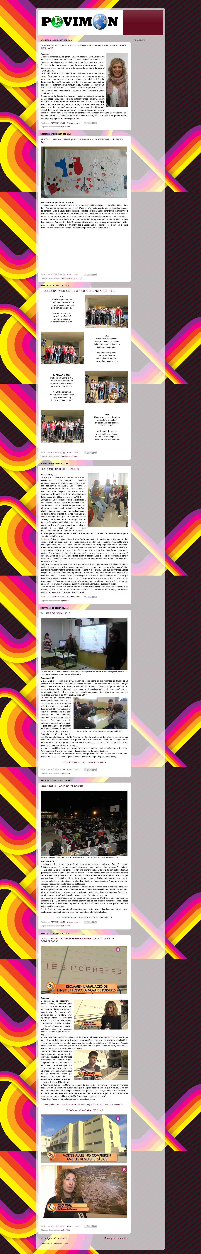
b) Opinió (65, 601)
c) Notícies (65, 127)
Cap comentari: (73, 123)
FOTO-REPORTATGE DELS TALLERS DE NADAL (84, 762)
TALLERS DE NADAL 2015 (55, 613)
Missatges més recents (53, 1238)
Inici (85, 1238)
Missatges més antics (116, 1238)
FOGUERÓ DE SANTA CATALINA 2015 (62, 786)
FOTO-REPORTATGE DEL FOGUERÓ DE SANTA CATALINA (84, 917)
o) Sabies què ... (77, 278)
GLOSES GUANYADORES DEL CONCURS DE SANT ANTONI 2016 (78, 291)
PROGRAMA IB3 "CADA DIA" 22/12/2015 (84, 1110)
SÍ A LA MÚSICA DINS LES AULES (60, 469)
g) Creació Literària (69, 456)
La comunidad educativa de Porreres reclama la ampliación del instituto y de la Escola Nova (84, 1105)
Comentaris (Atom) (60, 1244)
